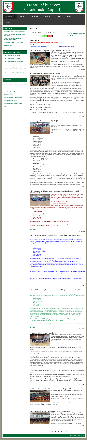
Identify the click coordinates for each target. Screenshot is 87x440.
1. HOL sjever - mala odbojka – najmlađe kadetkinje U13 (14, 64)
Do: (49, 32)
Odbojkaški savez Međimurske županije (11, 91)
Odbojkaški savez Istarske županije (10, 100)
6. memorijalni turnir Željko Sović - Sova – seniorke (13, 42)
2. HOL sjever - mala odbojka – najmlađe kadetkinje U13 (14, 67)
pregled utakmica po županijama (76, 33)
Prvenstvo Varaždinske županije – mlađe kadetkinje (13, 61)
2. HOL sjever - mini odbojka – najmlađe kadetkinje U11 (14, 72)
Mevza (5, 106)
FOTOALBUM (33, 229)
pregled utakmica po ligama (77, 35)
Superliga (5, 88)
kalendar (35, 16)
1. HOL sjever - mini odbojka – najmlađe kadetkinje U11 (14, 69)
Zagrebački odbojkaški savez (9, 94)
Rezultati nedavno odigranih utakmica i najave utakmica (14, 31)
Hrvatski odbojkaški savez (9, 82)
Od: (33, 32)
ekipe (58, 16)
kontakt (22, 16)
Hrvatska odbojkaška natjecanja (10, 85)
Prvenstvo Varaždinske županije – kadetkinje (12, 58)
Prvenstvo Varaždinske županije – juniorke (12, 55)
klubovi (47, 16)
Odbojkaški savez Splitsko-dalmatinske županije (13, 103)
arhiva (8, 22)
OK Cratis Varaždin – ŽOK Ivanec (39, 46)
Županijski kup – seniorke (8, 45)
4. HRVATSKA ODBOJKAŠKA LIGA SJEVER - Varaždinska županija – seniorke (13, 39)
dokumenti (70, 16)
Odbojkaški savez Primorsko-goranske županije (13, 97)
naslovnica (9, 16)
